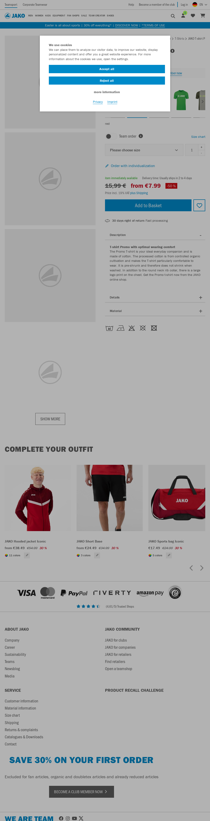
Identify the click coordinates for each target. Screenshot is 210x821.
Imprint (112, 102)
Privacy (98, 102)
